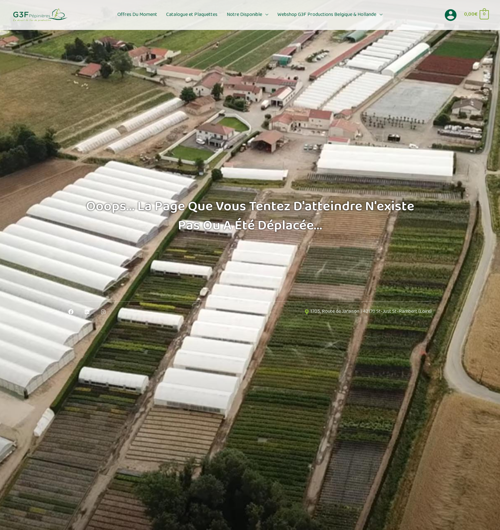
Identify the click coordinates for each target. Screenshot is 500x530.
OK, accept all (259, 519)
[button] (264, 15)
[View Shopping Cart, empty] (476, 15)
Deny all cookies (305, 519)
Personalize (345, 519)
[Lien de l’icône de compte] (450, 15)
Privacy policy (379, 519)
